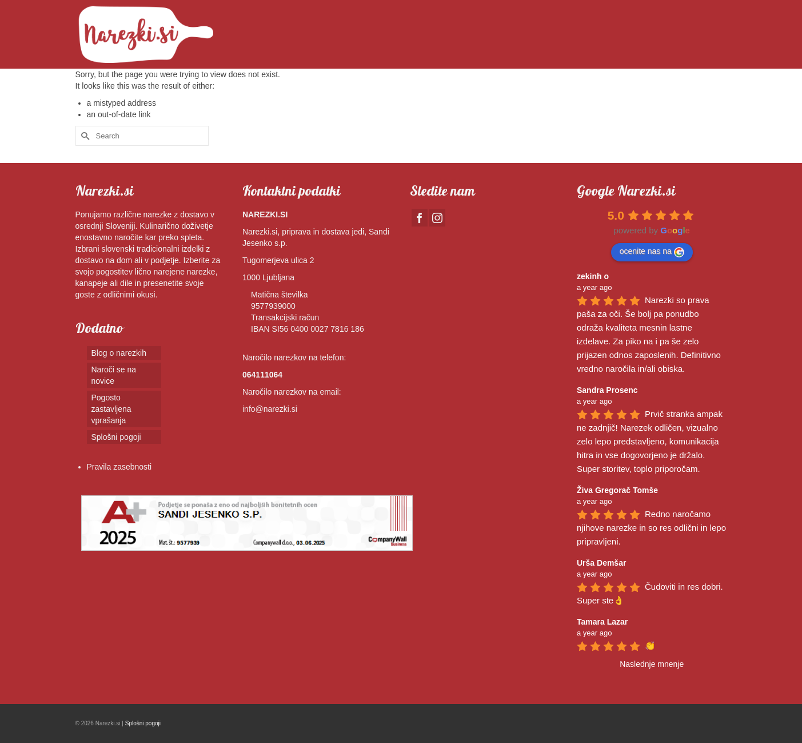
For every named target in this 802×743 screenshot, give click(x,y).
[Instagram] (437, 218)
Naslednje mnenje (652, 664)
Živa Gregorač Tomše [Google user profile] (617, 490)
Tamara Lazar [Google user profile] (602, 621)
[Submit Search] (84, 136)
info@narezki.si (269, 409)
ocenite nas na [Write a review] (652, 252)
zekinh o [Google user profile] (593, 276)
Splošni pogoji (143, 723)
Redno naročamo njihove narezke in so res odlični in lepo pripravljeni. (652, 527)
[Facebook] (420, 218)
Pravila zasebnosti (119, 466)
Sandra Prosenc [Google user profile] (607, 390)
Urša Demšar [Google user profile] (601, 562)
